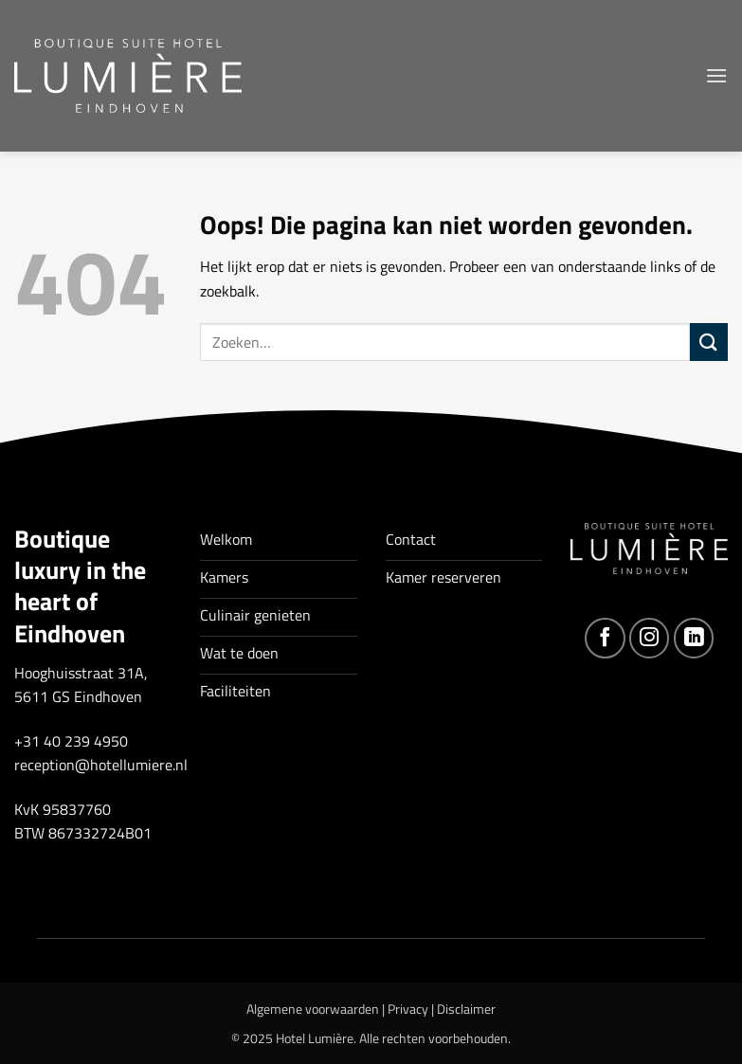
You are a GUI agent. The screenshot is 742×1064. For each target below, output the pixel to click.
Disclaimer (466, 1009)
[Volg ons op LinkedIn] (694, 638)
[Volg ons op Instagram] (649, 638)
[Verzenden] (709, 341)
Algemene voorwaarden (312, 1009)
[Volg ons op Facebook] (605, 638)
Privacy (408, 1009)
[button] (716, 75)
